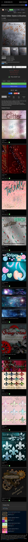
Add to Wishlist (14, 86)
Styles (12, 60)
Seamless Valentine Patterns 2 (13, 528)
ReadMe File (5, 507)
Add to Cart (14, 83)
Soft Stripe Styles (5, 282)
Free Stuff (19, 97)
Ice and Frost (4, 462)
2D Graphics (9, 58)
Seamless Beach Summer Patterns (14, 523)
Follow (11, 9)
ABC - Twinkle (4, 210)
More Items (14, 97)
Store (19, 9)
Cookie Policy (4, 539)
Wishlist (14, 11)
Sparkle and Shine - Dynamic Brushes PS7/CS (10, 318)
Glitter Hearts (4, 174)
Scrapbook (13, 59)
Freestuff (10, 11)
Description (4, 96)
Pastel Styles (4, 426)
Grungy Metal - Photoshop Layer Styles (9, 354)
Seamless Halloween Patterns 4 (13, 517)
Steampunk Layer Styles (6, 498)
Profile (15, 9)
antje (4, 18)
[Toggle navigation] (2, 2)
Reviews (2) (24, 97)
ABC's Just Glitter (5, 246)
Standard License (10, 62)
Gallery (22, 9)
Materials (12, 58)
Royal (3, 390)
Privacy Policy (11, 539)
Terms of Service (20, 538)
